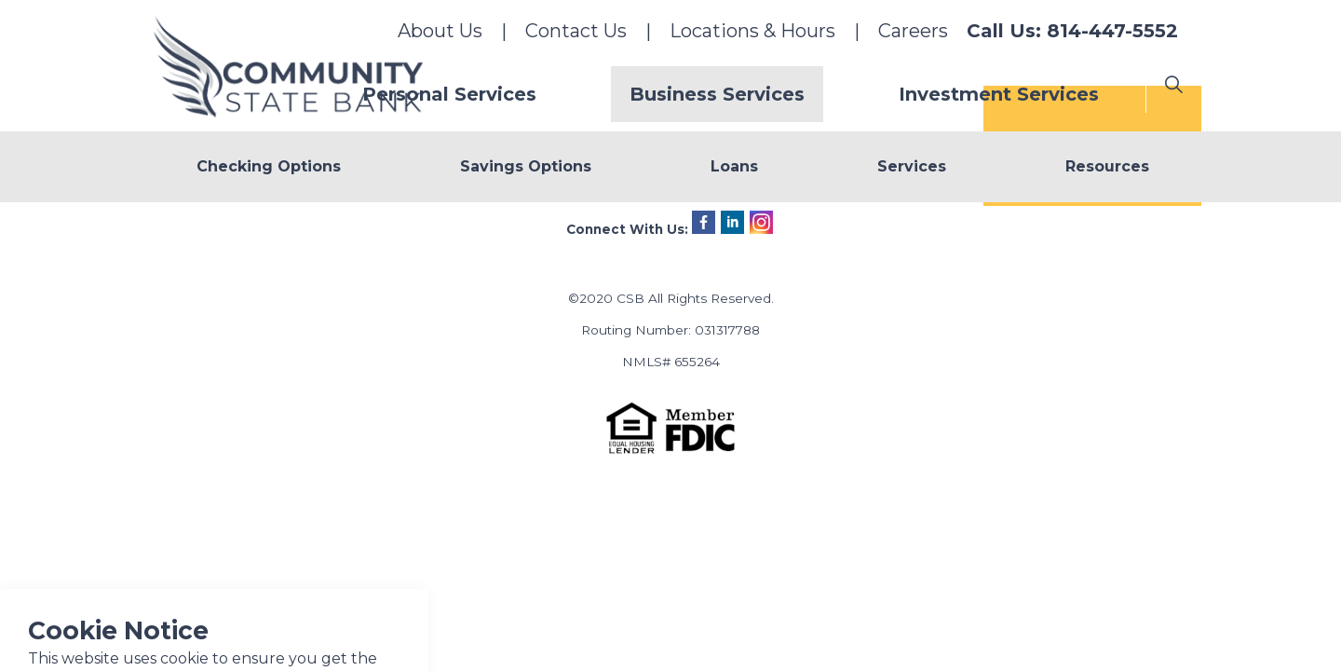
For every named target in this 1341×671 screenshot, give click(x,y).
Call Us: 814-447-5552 (1072, 31)
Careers (913, 31)
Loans (734, 166)
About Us (440, 31)
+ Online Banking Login (1092, 232)
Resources (1107, 166)
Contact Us (576, 31)
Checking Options (268, 166)
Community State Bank (292, 71)
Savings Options (525, 166)
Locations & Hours (752, 31)
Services (911, 166)
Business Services (782, 94)
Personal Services (558, 94)
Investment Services (1020, 94)
